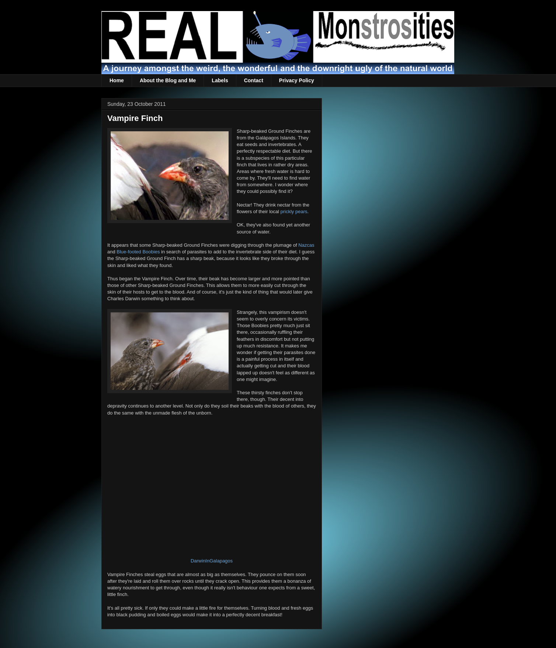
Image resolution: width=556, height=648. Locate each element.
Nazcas (306, 245)
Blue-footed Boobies (138, 251)
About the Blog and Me (168, 80)
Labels (220, 80)
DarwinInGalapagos (212, 561)
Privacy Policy (296, 80)
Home (117, 80)
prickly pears (294, 211)
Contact (253, 80)
